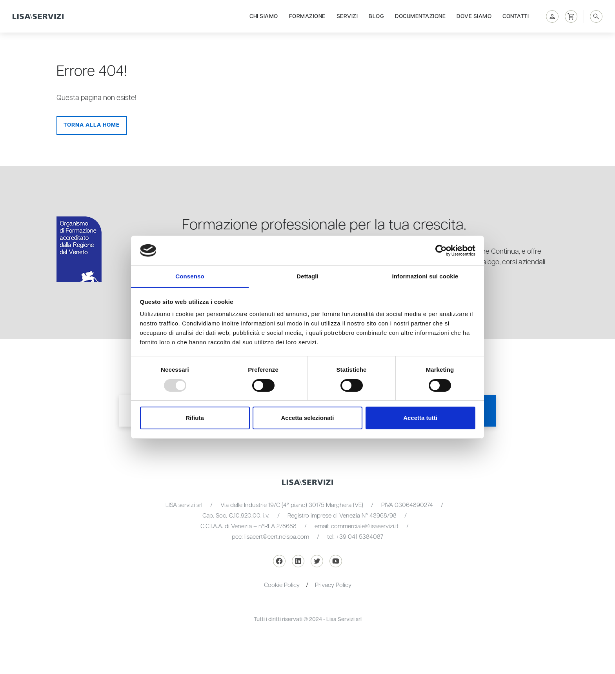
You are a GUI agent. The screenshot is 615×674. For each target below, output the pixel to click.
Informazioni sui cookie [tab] (425, 276)
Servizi (347, 16)
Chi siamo (263, 16)
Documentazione (420, 16)
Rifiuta (195, 418)
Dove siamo (474, 16)
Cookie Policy (282, 585)
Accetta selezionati (307, 418)
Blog (376, 16)
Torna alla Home (92, 125)
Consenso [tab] (189, 276)
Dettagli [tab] (307, 276)
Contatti (515, 16)
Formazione (307, 16)
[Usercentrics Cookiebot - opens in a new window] (441, 250)
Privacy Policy (333, 585)
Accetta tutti (420, 418)
